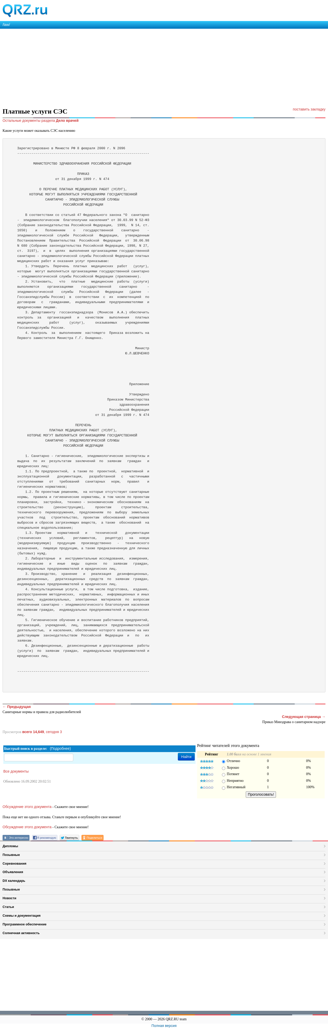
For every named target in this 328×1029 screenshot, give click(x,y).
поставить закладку (309, 109)
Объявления (13, 872)
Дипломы (10, 846)
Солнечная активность (21, 933)
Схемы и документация (21, 915)
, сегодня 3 (42, 732)
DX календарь (14, 881)
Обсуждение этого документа (27, 807)
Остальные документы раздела (41, 120)
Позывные (11, 855)
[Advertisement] (154, 67)
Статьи (8, 907)
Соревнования (14, 863)
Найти (186, 757)
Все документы (16, 771)
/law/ (6, 25)
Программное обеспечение (24, 924)
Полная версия (164, 1026)
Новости (9, 898)
